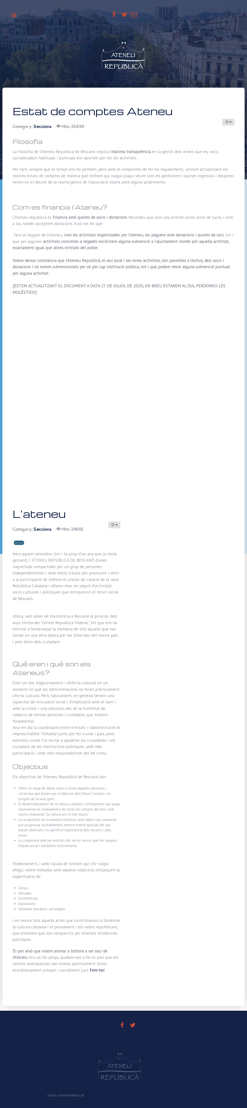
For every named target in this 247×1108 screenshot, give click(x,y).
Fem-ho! (97, 970)
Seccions (43, 126)
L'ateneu (39, 514)
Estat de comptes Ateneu (93, 111)
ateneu (19, 542)
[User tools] (228, 122)
